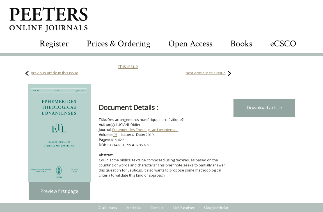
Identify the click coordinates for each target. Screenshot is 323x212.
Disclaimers (107, 207)
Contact (157, 207)
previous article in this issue (54, 72)
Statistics (133, 207)
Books (241, 43)
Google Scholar (216, 207)
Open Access (190, 43)
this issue (128, 66)
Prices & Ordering (118, 43)
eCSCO (283, 43)
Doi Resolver (183, 207)
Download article (264, 108)
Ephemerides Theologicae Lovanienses (145, 129)
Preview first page (59, 191)
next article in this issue (206, 72)
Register (54, 43)
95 (115, 134)
